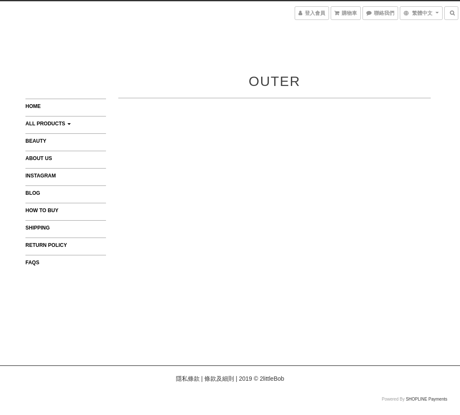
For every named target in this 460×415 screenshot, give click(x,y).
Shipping (37, 228)
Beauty (35, 141)
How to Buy (42, 210)
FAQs (32, 263)
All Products (48, 124)
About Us (38, 158)
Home (33, 106)
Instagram (40, 176)
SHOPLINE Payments (426, 399)
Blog (32, 193)
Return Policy (46, 245)
